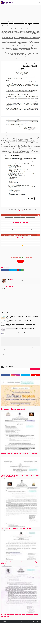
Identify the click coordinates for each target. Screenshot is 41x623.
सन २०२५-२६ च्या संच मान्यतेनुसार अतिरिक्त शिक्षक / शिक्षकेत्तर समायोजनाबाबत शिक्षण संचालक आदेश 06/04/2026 (20, 328)
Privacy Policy (27, 621)
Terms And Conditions (33, 621)
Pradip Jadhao (7, 621)
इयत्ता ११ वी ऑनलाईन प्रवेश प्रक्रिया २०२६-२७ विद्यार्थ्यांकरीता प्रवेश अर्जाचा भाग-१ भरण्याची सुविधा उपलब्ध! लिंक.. (20, 562)
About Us (19, 621)
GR (4, 267)
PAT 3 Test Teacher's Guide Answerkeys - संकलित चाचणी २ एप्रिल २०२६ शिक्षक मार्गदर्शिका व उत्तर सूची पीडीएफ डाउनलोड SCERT (20, 348)
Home (2, 21)
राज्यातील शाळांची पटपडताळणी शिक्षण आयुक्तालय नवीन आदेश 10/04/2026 (16, 528)
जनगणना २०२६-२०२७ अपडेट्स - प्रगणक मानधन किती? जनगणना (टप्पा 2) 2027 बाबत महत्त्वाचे (17, 332)
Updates (4, 21)
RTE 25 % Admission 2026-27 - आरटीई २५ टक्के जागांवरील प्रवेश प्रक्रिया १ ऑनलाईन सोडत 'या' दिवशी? (18, 320)
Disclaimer (38, 621)
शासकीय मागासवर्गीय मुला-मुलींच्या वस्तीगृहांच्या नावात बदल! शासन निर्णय (19, 215)
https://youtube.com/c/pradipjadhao (20, 222)
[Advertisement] (20, 13)
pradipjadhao (3, 25)
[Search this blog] (15, 369)
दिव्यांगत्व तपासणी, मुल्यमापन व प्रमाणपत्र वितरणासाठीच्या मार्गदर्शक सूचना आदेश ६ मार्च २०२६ (19, 235)
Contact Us (22, 621)
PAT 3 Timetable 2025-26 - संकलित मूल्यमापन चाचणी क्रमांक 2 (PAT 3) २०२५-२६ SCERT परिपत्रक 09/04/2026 (19, 454)
